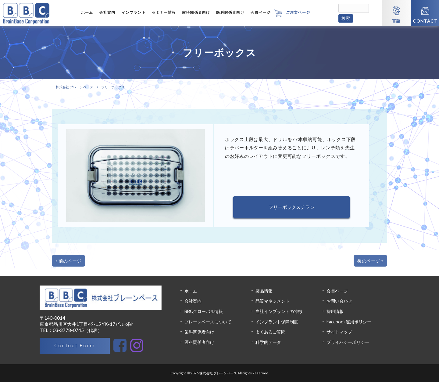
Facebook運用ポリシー (349, 321)
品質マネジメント (272, 301)
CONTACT (425, 21)
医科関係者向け (199, 342)
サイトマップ (339, 331)
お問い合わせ (339, 301)
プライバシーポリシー (348, 342)
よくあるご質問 (270, 331)
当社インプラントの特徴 (278, 311)
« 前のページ (68, 261)
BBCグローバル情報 (203, 311)
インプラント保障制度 (276, 321)
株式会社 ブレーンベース (74, 87)
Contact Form (74, 345)
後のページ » (370, 261)
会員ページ (337, 290)
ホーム (190, 290)
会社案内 (193, 301)
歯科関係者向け (199, 331)
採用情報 (335, 311)
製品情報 (264, 290)
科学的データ (268, 342)
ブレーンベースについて (207, 321)
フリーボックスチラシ (291, 207)
